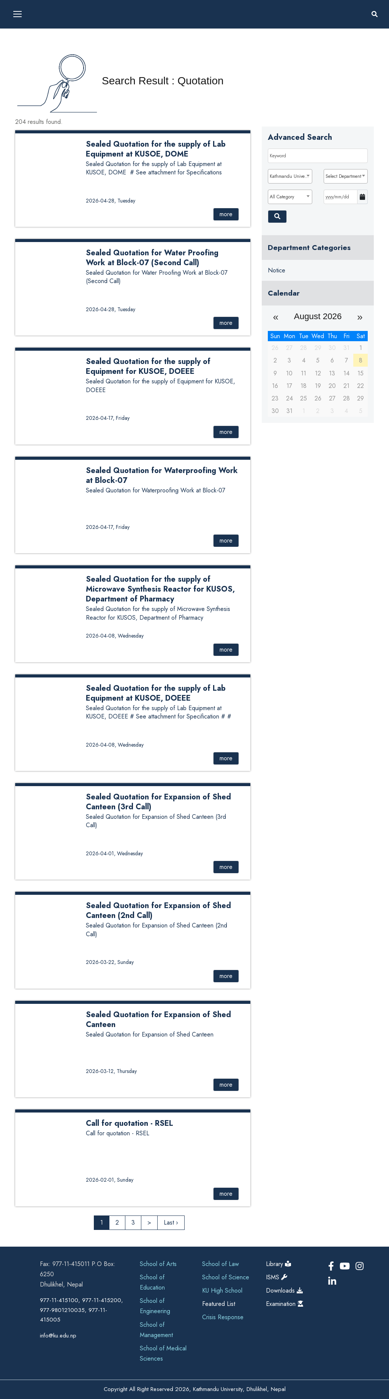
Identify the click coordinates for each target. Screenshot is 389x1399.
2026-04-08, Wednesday (115, 635)
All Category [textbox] (282, 196)
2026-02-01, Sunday (109, 1180)
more (226, 214)
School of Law (220, 1264)
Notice (276, 270)
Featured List (218, 1303)
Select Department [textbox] (343, 176)
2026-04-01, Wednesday (114, 853)
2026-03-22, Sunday (110, 962)
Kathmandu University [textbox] (291, 176)
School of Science (225, 1277)
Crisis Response (223, 1317)
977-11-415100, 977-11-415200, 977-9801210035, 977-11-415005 (81, 1310)
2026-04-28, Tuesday (110, 200)
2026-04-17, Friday (108, 418)
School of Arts (158, 1264)
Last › (171, 1222)
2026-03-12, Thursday (111, 1071)
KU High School (222, 1290)
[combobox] (290, 176)
